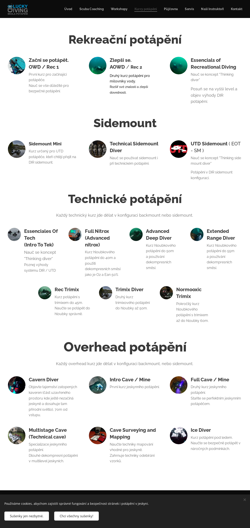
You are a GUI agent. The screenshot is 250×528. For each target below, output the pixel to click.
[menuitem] (60, 9)
